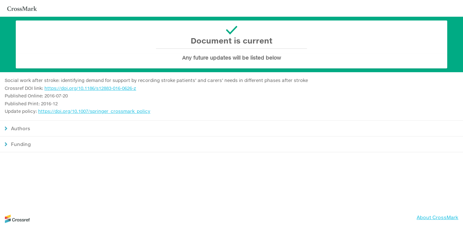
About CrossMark (437, 217)
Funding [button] (21, 144)
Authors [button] (20, 128)
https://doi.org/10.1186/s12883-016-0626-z (90, 88)
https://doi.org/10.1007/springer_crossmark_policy (94, 111)
